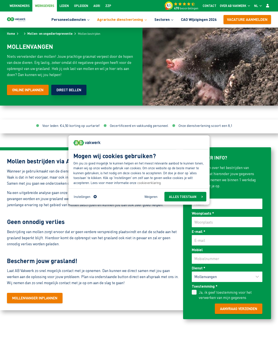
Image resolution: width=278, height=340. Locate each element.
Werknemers (20, 6)
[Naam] (227, 204)
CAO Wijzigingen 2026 (199, 19)
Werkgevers (44, 6)
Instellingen (85, 196)
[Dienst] (227, 277)
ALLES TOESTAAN (186, 196)
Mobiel (197, 249)
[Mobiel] (227, 258)
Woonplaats (203, 213)
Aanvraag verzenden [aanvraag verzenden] (238, 308)
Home (11, 33)
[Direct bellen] (68, 90)
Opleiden (81, 6)
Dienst (198, 267)
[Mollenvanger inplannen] (35, 298)
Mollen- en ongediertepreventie (50, 33)
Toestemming (204, 286)
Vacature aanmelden (247, 19)
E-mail (198, 231)
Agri (96, 6)
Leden (64, 6)
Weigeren (150, 196)
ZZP (108, 6)
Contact (209, 6)
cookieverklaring (149, 183)
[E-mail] (227, 240)
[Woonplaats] (227, 222)
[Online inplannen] (28, 90)
